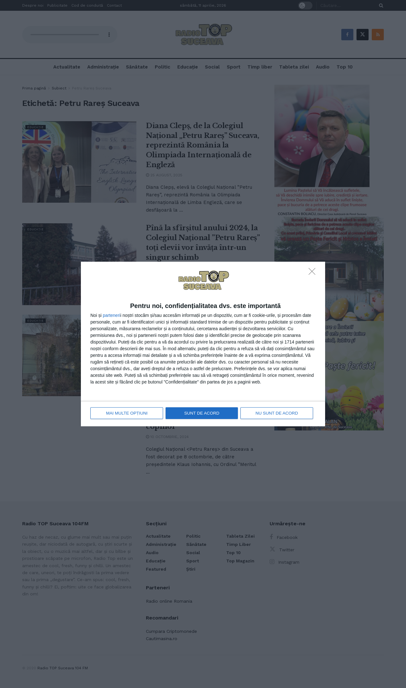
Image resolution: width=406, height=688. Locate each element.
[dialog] (203, 344)
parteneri (111, 315)
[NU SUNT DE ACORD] (314, 273)
